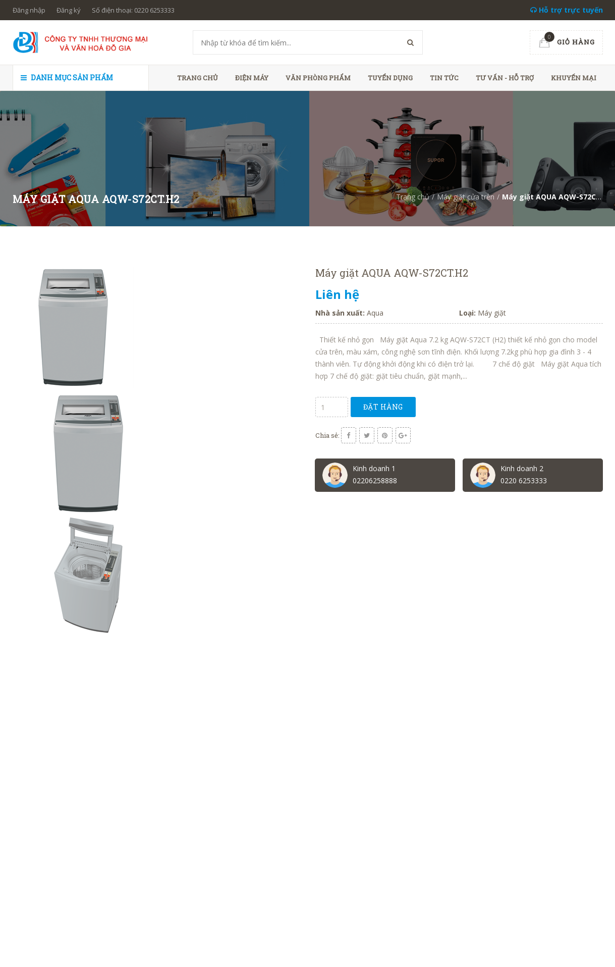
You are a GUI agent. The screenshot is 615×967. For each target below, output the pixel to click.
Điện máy (251, 77)
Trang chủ (197, 77)
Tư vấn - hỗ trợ (505, 77)
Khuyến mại (573, 77)
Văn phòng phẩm (318, 77)
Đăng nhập (29, 10)
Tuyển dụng (390, 77)
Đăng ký (69, 10)
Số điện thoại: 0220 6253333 (133, 10)
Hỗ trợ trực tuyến (566, 10)
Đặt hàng (383, 407)
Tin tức (444, 77)
